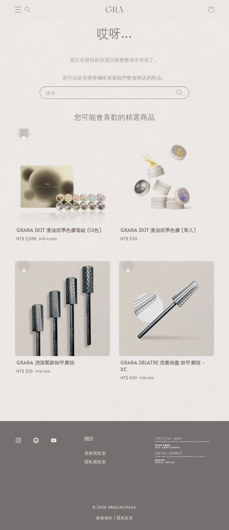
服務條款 (104, 517)
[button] (17, 9)
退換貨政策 (95, 453)
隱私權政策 (95, 461)
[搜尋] (179, 92)
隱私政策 (125, 517)
